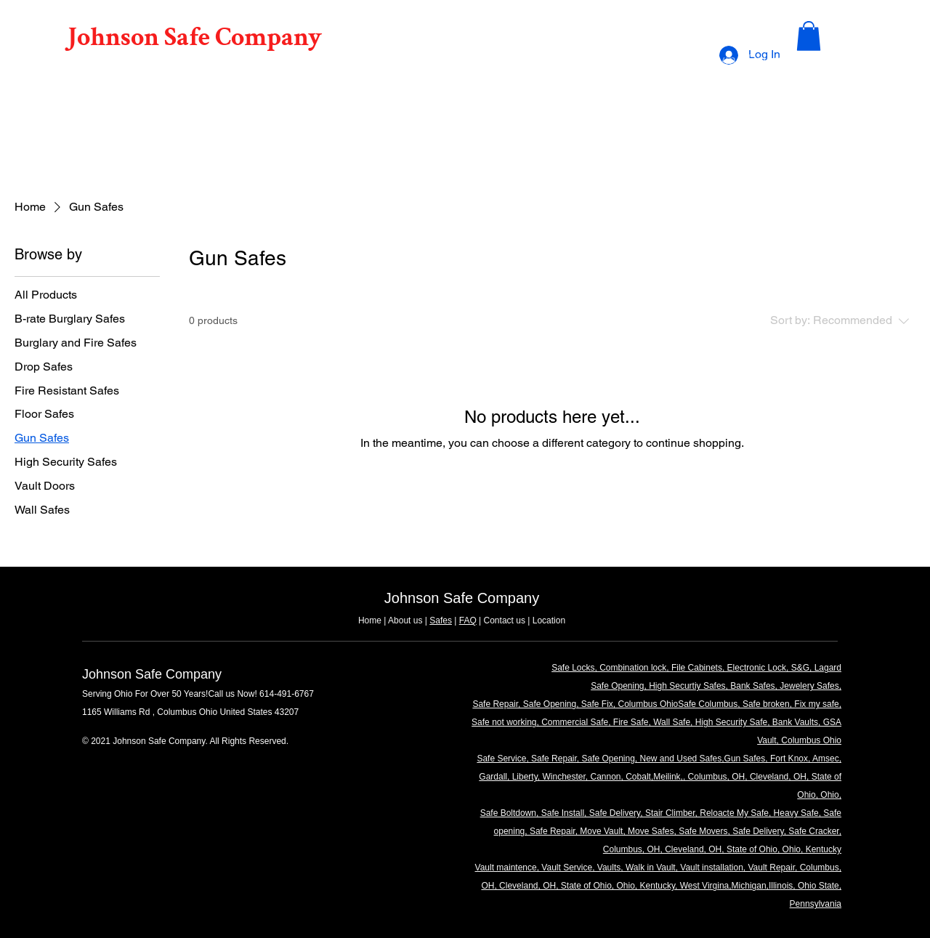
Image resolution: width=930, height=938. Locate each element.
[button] (808, 36)
